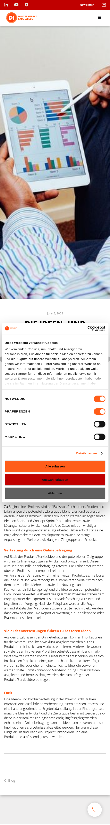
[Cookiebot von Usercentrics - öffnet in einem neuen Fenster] (87, 328)
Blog (11, 780)
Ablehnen (55, 493)
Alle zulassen (55, 466)
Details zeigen (86, 453)
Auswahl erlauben (55, 479)
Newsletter (87, 5)
